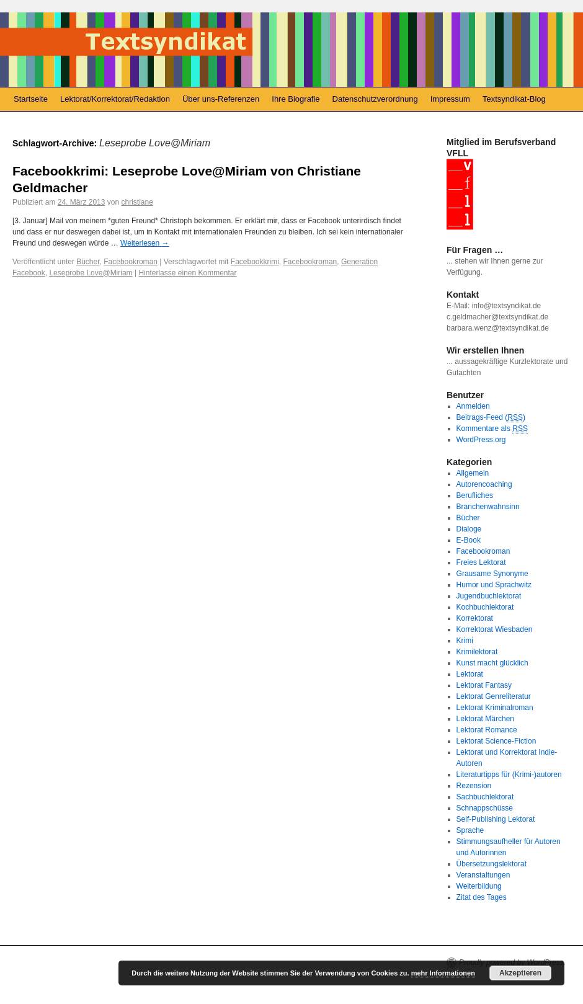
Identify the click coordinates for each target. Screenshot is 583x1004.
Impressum (450, 99)
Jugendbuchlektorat (489, 596)
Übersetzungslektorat (491, 864)
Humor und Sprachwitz (494, 584)
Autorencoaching (484, 484)
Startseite (31, 99)
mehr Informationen (443, 973)
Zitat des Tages (481, 897)
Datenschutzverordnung (375, 99)
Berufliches (474, 495)
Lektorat (469, 674)
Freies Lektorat (481, 562)
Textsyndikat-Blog (514, 99)
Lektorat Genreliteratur (493, 696)
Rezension (474, 785)
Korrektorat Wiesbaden (494, 629)
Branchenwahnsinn (488, 506)
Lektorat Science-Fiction (496, 741)
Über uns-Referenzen (220, 99)
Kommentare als (492, 428)
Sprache (470, 830)
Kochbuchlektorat (485, 607)
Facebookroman (131, 261)
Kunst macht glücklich (492, 663)
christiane (137, 202)
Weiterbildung (479, 886)
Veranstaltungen (483, 875)
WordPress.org (481, 439)
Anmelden (473, 406)
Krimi (464, 640)
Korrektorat (474, 618)
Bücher (87, 261)
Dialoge (469, 529)
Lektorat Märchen (485, 718)
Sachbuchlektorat (485, 797)
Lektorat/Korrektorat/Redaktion (115, 99)
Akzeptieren (520, 973)
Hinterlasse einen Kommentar (187, 273)
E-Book (468, 540)
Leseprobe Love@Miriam (90, 273)
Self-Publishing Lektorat (495, 819)
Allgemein (472, 473)
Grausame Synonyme (492, 573)
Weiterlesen (144, 243)
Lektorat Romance (486, 730)
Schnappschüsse (484, 808)
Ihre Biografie (295, 99)
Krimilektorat (477, 651)
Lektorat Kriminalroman (494, 707)
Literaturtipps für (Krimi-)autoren (509, 774)
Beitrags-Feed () (490, 417)
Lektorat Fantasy (484, 685)
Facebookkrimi (255, 261)
